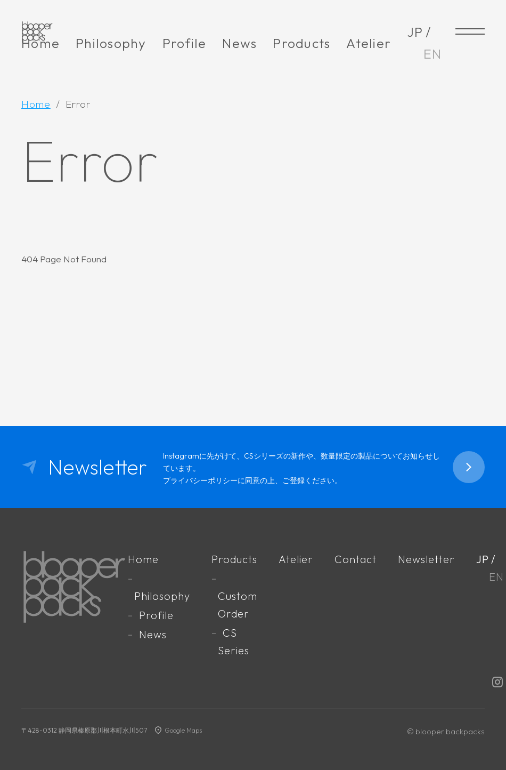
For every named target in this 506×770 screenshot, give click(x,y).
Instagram (497, 682)
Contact (355, 559)
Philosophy (111, 43)
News (239, 43)
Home (40, 43)
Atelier (368, 43)
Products (301, 43)
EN (432, 53)
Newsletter (426, 559)
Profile (184, 43)
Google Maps (183, 730)
